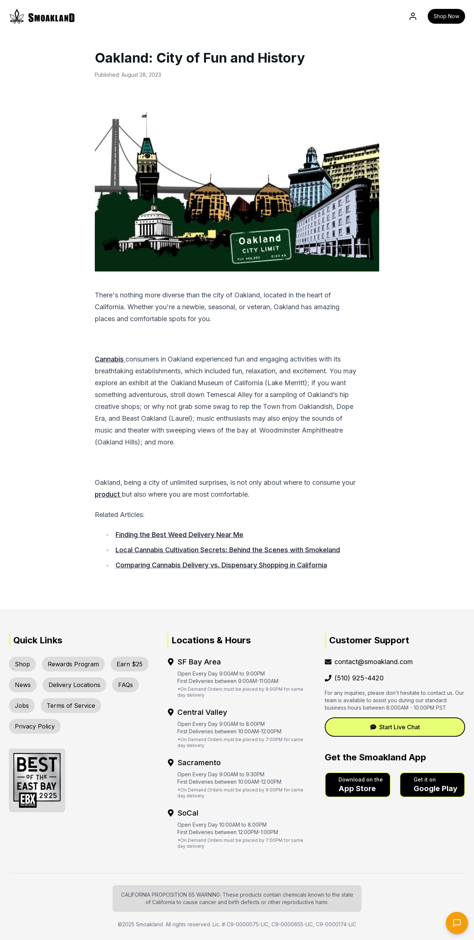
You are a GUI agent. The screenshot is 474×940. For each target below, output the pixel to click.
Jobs (22, 705)
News (23, 685)
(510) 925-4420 (354, 678)
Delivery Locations (74, 685)
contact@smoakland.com (369, 662)
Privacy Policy (35, 726)
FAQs (125, 685)
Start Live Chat (395, 727)
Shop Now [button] (446, 16)
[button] (358, 784)
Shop (22, 664)
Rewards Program (73, 664)
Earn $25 (130, 664)
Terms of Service (71, 705)
